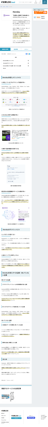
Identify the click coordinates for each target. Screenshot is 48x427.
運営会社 (2, 413)
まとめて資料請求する (39, 12)
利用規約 (2, 417)
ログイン (40, 2)
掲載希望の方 (45, 2)
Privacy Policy (3, 420)
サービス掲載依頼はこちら (16, 418)
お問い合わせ (3, 415)
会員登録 (35, 2)
